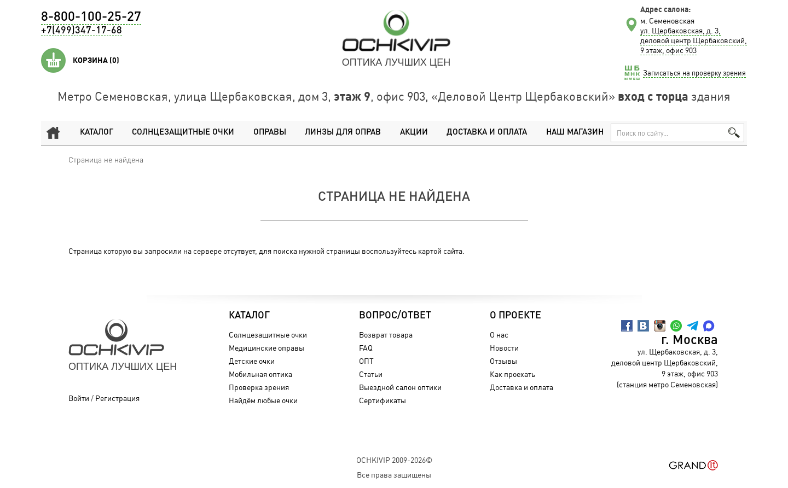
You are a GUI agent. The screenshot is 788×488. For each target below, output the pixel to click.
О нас (499, 334)
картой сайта (440, 250)
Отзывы (503, 360)
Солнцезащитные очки (183, 133)
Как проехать (512, 374)
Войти (78, 398)
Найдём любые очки (263, 400)
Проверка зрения (259, 387)
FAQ (366, 347)
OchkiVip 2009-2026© (394, 459)
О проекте (515, 315)
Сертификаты (382, 400)
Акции (414, 133)
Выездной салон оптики (400, 387)
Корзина (96, 60)
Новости (504, 347)
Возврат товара (386, 334)
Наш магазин (575, 133)
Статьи (371, 374)
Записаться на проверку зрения (694, 72)
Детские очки (252, 360)
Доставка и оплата (487, 133)
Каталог (96, 133)
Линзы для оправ (343, 133)
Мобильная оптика (260, 374)
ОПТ (366, 360)
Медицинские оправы (266, 347)
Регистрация (117, 398)
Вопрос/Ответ (395, 315)
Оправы (269, 133)
